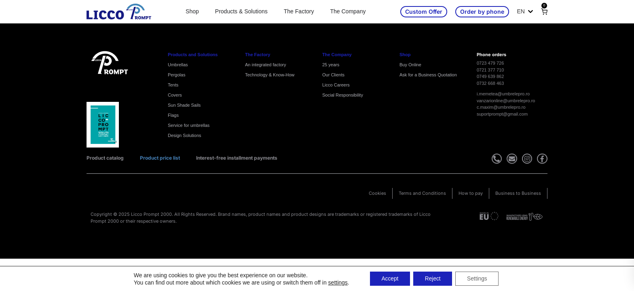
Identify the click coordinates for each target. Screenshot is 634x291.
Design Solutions (184, 135)
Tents (173, 84)
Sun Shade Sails (184, 105)
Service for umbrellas (188, 125)
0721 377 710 (490, 69)
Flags (173, 115)
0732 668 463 (490, 83)
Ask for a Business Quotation (428, 74)
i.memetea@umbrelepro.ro (503, 93)
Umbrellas (178, 64)
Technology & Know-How (269, 74)
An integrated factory (265, 64)
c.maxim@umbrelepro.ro (501, 107)
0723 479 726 (490, 63)
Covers (175, 95)
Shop (192, 11)
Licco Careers (336, 84)
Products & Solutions (241, 11)
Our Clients (333, 74)
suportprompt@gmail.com (502, 114)
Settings (478, 278)
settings (335, 282)
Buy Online (410, 64)
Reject (433, 278)
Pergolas (176, 74)
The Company (348, 11)
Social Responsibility (342, 95)
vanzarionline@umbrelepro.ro (506, 100)
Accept (388, 278)
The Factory (299, 11)
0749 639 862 (490, 76)
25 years (330, 64)
